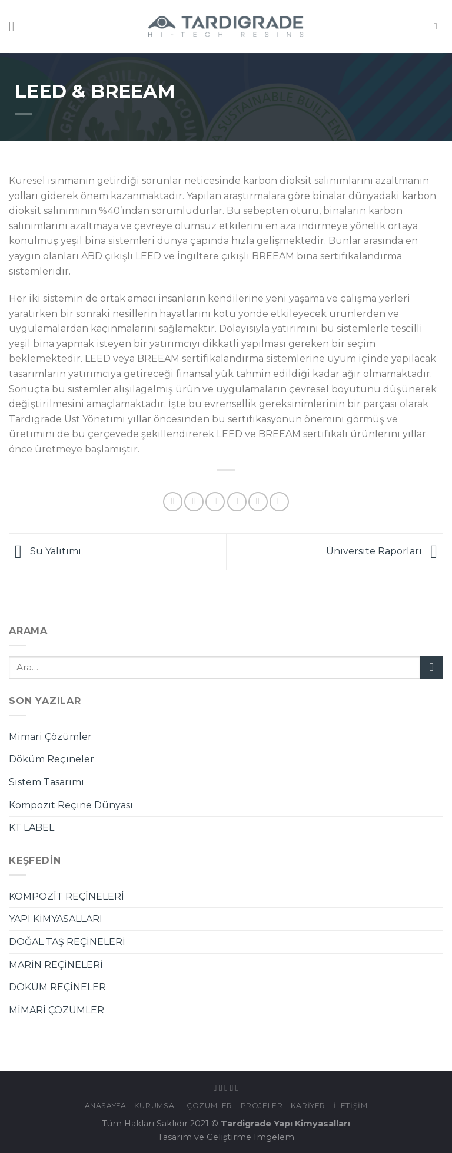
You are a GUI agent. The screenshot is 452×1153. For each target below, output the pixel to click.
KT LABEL (31, 827)
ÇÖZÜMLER (209, 1105)
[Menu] (16, 26)
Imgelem (274, 1137)
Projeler (262, 1105)
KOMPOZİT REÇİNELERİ (66, 896)
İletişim (351, 1105)
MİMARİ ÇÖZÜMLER (56, 1010)
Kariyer (308, 1105)
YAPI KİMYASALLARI (55, 918)
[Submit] (431, 667)
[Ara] (438, 26)
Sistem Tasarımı (46, 782)
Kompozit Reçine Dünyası (71, 805)
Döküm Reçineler (51, 759)
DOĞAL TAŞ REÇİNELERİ (67, 941)
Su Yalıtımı (45, 551)
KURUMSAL (156, 1105)
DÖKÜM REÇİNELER (57, 987)
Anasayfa (106, 1105)
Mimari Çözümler (50, 736)
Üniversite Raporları (384, 551)
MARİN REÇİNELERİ (56, 964)
